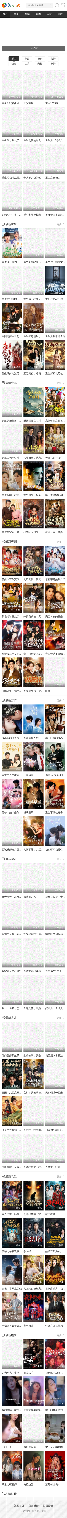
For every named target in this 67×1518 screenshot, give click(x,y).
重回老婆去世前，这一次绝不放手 (20, 336)
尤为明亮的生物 (10, 1372)
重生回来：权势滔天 (34, 495)
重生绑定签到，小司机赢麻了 (39, 336)
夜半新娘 (28, 1325)
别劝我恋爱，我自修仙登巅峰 (39, 1167)
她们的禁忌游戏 (54, 1410)
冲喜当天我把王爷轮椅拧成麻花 (19, 1129)
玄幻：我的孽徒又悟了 (35, 1092)
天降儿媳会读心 (54, 457)
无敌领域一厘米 (54, 1092)
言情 (49, 14)
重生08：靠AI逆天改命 (14, 262)
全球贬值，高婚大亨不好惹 (38, 1008)
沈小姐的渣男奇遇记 (13, 738)
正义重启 (28, 103)
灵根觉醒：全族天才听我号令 (18, 1167)
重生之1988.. (52, 177)
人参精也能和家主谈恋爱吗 (38, 1288)
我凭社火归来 (30, 532)
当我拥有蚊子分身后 (13, 1325)
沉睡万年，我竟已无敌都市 (17, 690)
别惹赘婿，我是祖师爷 (35, 1055)
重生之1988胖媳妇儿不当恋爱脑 (19, 299)
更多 (61, 224)
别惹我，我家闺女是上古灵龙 (39, 1129)
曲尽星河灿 (29, 1447)
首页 (5, 14)
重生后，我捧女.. (54, 140)
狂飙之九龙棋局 (54, 1325)
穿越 (27, 14)
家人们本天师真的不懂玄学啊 (18, 1214)
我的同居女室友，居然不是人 (39, 653)
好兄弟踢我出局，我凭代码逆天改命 (43, 933)
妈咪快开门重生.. (11, 214)
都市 (60, 14)
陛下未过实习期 (54, 495)
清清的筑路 (29, 896)
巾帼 (47, 690)
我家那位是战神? (11, 971)
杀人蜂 (27, 1251)
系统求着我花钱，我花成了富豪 (40, 971)
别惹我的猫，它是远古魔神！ (39, 1214)
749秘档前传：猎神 (56, 1129)
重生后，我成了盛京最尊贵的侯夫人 (43, 299)
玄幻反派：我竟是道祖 (35, 579)
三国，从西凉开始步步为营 (17, 1092)
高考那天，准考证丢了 (14, 896)
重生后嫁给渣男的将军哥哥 (17, 373)
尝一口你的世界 (54, 738)
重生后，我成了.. (11, 140)
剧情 (53, 63)
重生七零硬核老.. (32, 214)
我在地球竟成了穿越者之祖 (17, 616)
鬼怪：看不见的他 (12, 1288)
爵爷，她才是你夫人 (13, 812)
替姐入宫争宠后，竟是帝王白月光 (20, 579)
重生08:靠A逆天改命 (34, 262)
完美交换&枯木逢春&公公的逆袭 (41, 1410)
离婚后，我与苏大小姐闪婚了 (18, 933)
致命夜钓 (50, 1214)
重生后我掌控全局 (55, 336)
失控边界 (28, 1484)
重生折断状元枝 (54, 373)
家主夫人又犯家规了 (13, 775)
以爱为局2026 (31, 738)
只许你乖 (28, 775)
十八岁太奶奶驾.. (32, 177)
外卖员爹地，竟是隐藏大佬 (38, 616)
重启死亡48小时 (54, 299)
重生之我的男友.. (32, 140)
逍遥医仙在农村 (32, 420)
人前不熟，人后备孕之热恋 (38, 849)
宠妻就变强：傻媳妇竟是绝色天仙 (42, 690)
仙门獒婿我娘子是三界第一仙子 (19, 1055)
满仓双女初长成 (54, 933)
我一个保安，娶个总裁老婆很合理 (20, 1008)
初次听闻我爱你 (54, 849)
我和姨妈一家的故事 (13, 1410)
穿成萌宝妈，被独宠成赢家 (17, 532)
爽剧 (38, 14)
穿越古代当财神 (10, 457)
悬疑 (39, 63)
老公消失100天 (53, 971)
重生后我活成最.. (11, 177)
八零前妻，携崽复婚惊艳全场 (39, 457)
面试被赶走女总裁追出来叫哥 (18, 849)
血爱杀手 (28, 1372)
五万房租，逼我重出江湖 (37, 373)
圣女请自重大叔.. (54, 214)
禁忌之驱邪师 (9, 1484)
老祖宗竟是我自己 (55, 579)
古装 (27, 63)
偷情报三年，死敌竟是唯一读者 (19, 653)
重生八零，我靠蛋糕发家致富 (18, 495)
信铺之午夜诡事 (10, 1251)
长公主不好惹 (52, 1167)
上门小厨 (7, 1447)
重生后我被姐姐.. (11, 103)
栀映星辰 (28, 812)
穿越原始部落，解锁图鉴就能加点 (20, 420)
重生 (16, 14)
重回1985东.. (52, 103)
